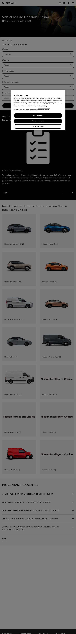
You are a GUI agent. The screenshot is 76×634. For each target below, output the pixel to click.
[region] (38, 110)
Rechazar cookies (38, 121)
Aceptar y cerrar (38, 115)
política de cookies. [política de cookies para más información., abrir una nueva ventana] (43, 109)
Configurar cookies (38, 126)
